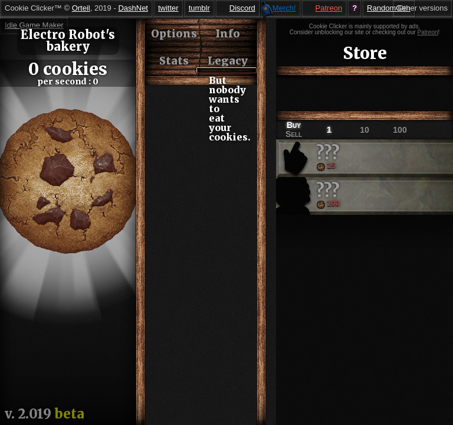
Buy (294, 125)
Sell (293, 134)
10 (364, 130)
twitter (168, 8)
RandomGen (389, 8)
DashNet (133, 8)
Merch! (284, 8)
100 (399, 130)
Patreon (329, 8)
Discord (242, 8)
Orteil (81, 8)
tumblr (199, 8)
